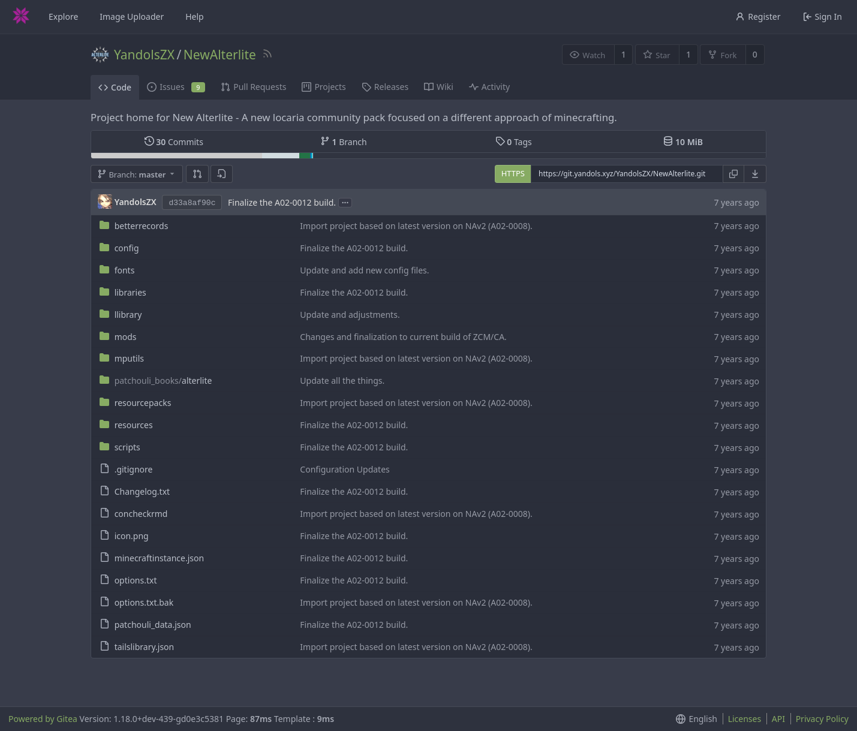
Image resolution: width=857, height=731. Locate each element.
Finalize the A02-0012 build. (282, 202)
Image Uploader (132, 16)
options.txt (136, 580)
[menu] (755, 174)
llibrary (128, 314)
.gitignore (134, 469)
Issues (176, 86)
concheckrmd (141, 513)
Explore (63, 16)
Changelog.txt (142, 491)
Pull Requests (253, 86)
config (127, 248)
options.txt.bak (144, 602)
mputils (129, 358)
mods (126, 336)
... (345, 202)
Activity (489, 86)
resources (134, 425)
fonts (125, 270)
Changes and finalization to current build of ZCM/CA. (403, 336)
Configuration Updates (344, 469)
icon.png (132, 536)
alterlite (163, 380)
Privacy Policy (822, 718)
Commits (174, 142)
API (778, 718)
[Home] (21, 17)
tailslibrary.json (145, 646)
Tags (513, 142)
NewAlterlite (220, 55)
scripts (127, 447)
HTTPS (513, 173)
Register (757, 16)
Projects (323, 86)
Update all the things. (342, 380)
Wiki (438, 86)
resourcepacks (143, 402)
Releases (385, 86)
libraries (130, 292)
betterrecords (142, 225)
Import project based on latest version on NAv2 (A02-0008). (416, 225)
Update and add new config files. (364, 270)
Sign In (822, 16)
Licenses (745, 718)
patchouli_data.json (153, 624)
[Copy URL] (733, 174)
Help (194, 16)
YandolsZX (144, 55)
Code (114, 87)
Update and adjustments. (349, 314)
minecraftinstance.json (160, 558)
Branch (343, 142)
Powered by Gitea (42, 718)
